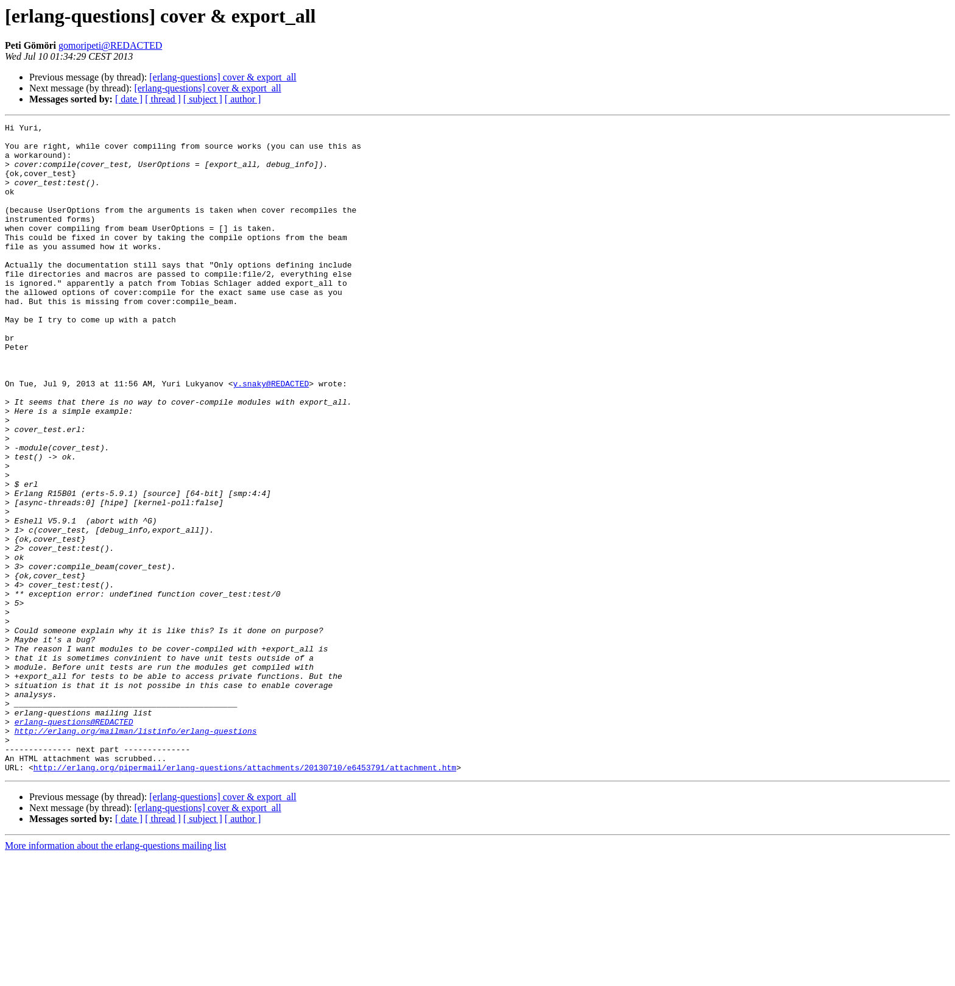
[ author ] (243, 99)
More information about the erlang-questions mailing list (115, 975)
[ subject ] (202, 99)
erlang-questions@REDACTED (74, 842)
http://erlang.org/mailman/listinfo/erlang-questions (136, 853)
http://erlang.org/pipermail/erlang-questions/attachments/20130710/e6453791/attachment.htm (244, 897)
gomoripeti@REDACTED (110, 45)
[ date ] (129, 99)
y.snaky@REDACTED (271, 436)
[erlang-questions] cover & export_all (222, 77)
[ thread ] (163, 99)
